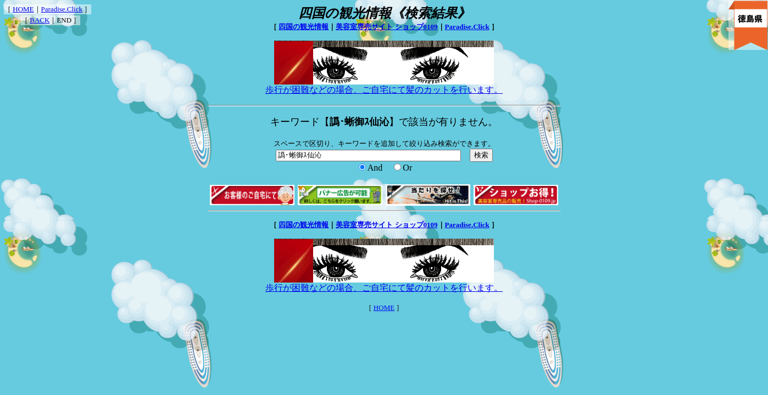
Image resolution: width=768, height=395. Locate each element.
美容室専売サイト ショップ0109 (386, 26)
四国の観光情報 (304, 26)
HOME (23, 9)
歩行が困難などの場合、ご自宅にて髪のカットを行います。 (384, 85)
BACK (39, 20)
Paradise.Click (61, 9)
